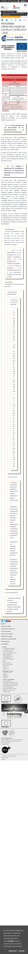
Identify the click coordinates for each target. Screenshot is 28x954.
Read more (13, 951)
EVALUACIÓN (8, 282)
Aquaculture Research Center (9, 688)
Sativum (5, 667)
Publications (5, 675)
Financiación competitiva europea (10, 16)
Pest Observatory (7, 662)
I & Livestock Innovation (8, 650)
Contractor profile (5, 631)
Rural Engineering (7, 657)
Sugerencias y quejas (6, 636)
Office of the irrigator (8, 664)
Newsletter (5, 677)
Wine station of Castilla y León (10, 682)
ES (3, 1)
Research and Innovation (8, 11)
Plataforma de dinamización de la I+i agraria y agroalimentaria (13, 14)
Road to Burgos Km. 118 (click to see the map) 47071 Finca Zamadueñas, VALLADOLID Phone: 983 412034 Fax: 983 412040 (12, 741)
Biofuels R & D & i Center (9, 690)
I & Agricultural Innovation (9, 648)
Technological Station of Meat (10, 685)
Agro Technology (7, 654)
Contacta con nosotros (7, 634)
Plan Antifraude (5, 641)
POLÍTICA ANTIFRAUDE (11, 592)
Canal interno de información (8, 639)
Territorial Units (6, 691)
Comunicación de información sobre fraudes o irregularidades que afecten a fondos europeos (14, 607)
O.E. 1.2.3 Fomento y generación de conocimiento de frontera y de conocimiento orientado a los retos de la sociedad (14, 433)
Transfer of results (7, 672)
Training (5, 674)
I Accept (21, 951)
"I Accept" (10, 941)
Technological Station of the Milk (10, 684)
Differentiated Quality (8, 656)
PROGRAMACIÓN (9, 229)
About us (3, 623)
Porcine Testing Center (8, 687)
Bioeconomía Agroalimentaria (10, 653)
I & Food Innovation (7, 651)
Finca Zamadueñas (7, 681)
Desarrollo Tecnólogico (8, 659)
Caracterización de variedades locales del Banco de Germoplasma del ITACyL (14, 548)
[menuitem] (14, 756)
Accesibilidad (4, 644)
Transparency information (8, 628)
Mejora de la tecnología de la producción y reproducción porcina (14, 533)
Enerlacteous (6, 666)
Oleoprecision (6, 669)
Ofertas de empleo (6, 626)
